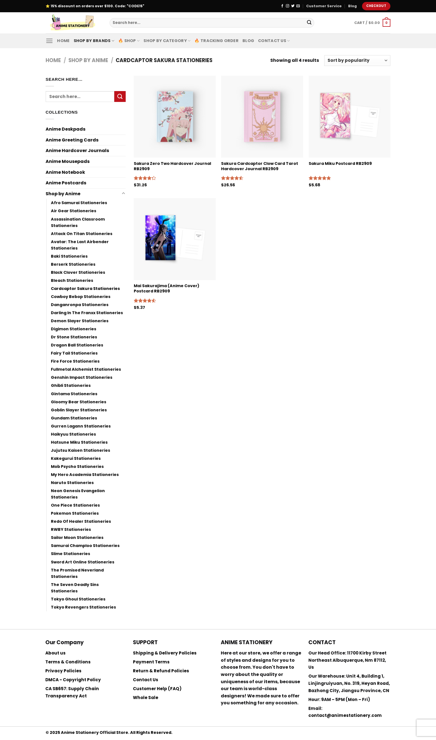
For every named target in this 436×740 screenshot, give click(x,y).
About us (55, 653)
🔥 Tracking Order (216, 40)
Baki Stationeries (69, 256)
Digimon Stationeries (73, 329)
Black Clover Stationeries (78, 272)
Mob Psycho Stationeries (77, 466)
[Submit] (309, 23)
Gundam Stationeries (74, 418)
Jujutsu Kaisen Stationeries (80, 450)
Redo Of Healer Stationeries (81, 521)
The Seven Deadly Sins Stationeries (75, 588)
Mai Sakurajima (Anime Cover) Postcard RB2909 (166, 288)
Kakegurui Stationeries (76, 458)
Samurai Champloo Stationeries (85, 545)
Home (63, 40)
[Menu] (49, 40)
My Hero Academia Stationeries (85, 474)
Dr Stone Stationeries (74, 337)
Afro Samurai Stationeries (79, 203)
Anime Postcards (66, 183)
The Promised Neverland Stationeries (77, 573)
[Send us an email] (298, 6)
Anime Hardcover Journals (77, 150)
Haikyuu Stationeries (73, 434)
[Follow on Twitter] (292, 6)
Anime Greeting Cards (72, 140)
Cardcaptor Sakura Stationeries (85, 288)
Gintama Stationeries (74, 394)
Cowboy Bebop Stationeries (80, 296)
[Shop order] (357, 60)
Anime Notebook (65, 172)
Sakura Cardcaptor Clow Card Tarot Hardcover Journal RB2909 (259, 166)
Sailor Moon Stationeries (77, 537)
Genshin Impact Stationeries (81, 377)
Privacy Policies (63, 671)
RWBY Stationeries (71, 529)
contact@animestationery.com (345, 715)
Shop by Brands (94, 40)
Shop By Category (166, 40)
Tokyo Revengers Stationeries (83, 607)
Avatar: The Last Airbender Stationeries (80, 245)
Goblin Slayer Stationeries (79, 410)
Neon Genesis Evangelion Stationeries (78, 494)
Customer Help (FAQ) (157, 689)
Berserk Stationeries (73, 264)
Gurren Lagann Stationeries (81, 426)
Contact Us (274, 40)
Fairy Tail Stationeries (74, 353)
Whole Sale (145, 697)
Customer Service (324, 6)
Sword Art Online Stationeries (82, 562)
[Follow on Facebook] (282, 6)
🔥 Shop (129, 40)
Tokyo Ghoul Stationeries (78, 599)
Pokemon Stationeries (75, 513)
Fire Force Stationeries (75, 361)
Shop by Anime (88, 60)
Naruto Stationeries (72, 482)
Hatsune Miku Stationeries (79, 442)
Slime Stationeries (70, 553)
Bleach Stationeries (72, 280)
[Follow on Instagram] (287, 6)
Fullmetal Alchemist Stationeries (86, 369)
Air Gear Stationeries (73, 211)
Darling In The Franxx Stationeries (87, 313)
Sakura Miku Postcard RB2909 (340, 163)
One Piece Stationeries (75, 505)
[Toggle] (123, 193)
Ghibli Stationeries (71, 385)
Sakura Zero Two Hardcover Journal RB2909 (172, 166)
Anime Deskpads (65, 129)
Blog (352, 6)
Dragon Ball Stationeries (77, 345)
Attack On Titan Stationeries (81, 233)
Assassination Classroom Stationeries (78, 222)
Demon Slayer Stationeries (79, 321)
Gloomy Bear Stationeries (78, 402)
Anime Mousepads (68, 161)
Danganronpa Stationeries (79, 304)
